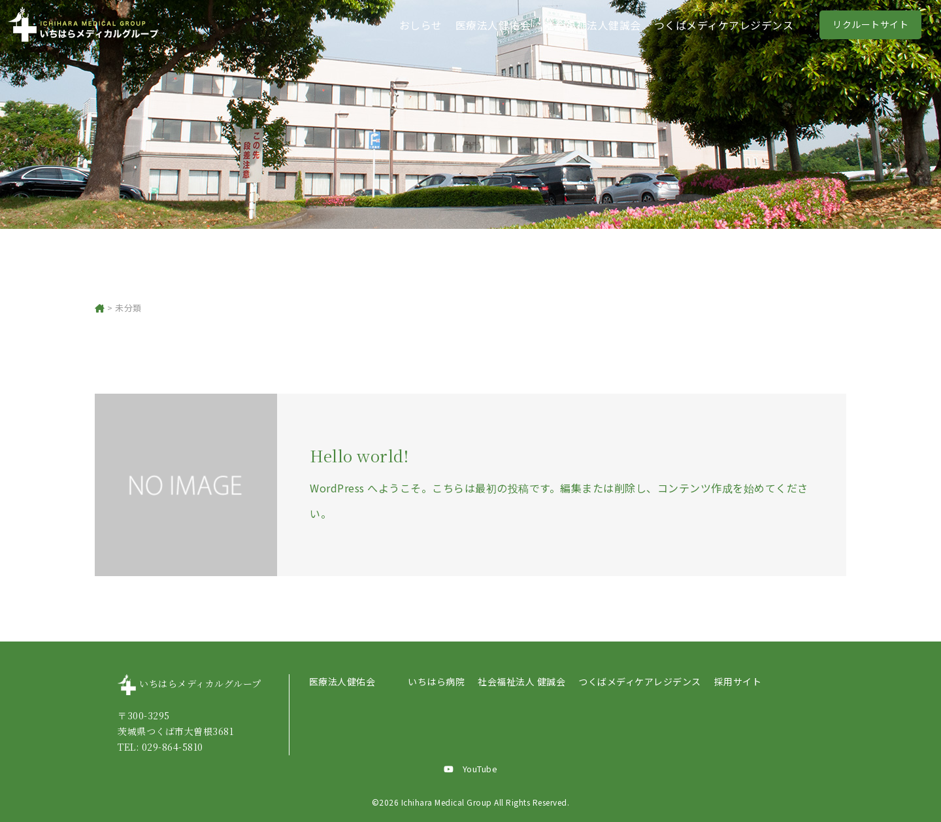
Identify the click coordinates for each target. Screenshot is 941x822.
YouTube (471, 768)
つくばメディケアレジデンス (724, 25)
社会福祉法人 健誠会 (521, 681)
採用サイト (738, 681)
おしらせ (420, 25)
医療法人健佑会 (493, 25)
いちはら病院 (436, 681)
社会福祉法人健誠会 (592, 25)
